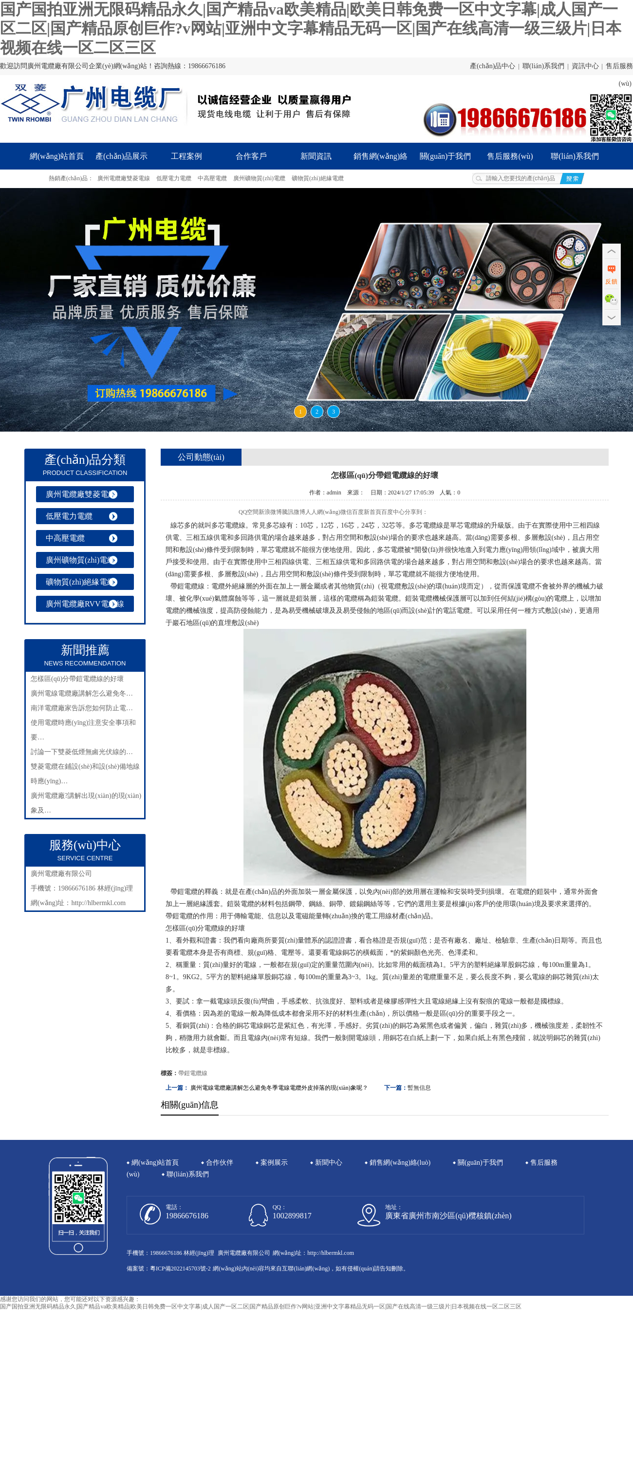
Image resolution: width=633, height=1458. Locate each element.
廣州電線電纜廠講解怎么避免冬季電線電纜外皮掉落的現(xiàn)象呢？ (279, 1087)
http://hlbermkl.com (98, 903)
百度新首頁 (366, 512)
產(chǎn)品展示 (121, 156)
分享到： (416, 512)
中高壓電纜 (212, 178)
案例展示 (274, 1162)
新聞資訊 (316, 156)
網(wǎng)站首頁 (57, 156)
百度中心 (393, 512)
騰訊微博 (293, 512)
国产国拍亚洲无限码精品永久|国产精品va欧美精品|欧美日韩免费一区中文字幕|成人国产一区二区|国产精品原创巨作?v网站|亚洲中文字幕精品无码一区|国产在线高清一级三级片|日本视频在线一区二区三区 (310, 28)
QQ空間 (249, 512)
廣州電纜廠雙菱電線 (123, 178)
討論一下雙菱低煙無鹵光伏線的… (82, 752)
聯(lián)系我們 (543, 66)
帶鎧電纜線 (192, 1073)
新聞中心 (328, 1162)
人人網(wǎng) (322, 512)
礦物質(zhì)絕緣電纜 (318, 178)
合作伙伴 (219, 1162)
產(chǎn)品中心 (493, 66)
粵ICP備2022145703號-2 (180, 1268)
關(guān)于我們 (445, 156)
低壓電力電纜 (173, 178)
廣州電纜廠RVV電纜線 (85, 604)
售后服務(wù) (510, 156)
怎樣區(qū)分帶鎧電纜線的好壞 (77, 678)
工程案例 (186, 156)
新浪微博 (270, 512)
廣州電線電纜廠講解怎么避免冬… (82, 693)
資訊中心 (585, 66)
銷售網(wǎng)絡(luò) (381, 161)
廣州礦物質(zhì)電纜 (259, 178)
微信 (346, 512)
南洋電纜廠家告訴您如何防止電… (82, 708)
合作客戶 (251, 156)
